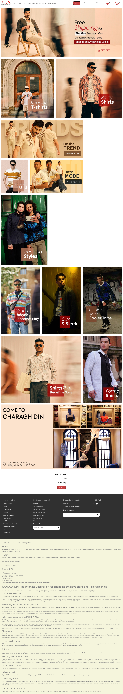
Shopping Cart (7, 509)
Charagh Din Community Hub (71, 506)
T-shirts (22, 4)
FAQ (4, 529)
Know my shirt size (11, 641)
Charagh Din (8, 569)
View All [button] (61, 487)
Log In (77, 3)
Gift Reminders (37, 521)
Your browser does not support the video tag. (99, 127)
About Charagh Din (8, 515)
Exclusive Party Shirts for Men (103, 549)
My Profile (36, 504)
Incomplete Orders (38, 515)
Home (5, 506)
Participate (66, 504)
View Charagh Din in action (11, 524)
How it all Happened (11, 594)
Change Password (38, 506)
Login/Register (7, 504)
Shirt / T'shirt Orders (39, 509)
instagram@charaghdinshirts (16, 582)
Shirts (15, 4)
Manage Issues (37, 518)
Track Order (52, 4)
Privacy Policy (7, 532)
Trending (31, 4)
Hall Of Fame (7, 521)
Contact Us (17, 561)
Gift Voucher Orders (39, 512)
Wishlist (5, 512)
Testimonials (7, 518)
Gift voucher (41, 4)
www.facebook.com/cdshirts (41, 582)
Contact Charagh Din (9, 527)
